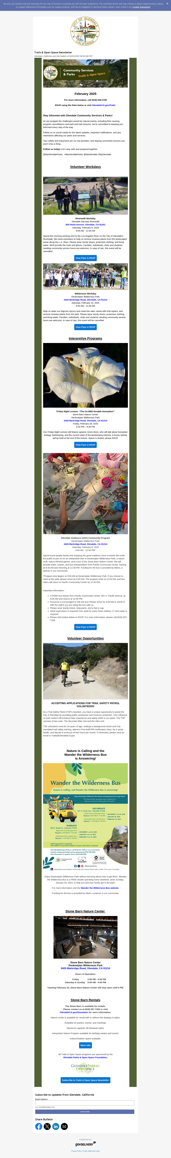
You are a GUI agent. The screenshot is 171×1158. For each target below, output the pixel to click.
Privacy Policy (76, 1151)
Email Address (41, 1099)
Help (98, 1151)
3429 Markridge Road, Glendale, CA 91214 (85, 299)
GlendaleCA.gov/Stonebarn (74, 1012)
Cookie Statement (141, 7)
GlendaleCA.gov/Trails (103, 105)
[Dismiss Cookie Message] (167, 3)
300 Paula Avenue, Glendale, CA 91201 (85, 224)
